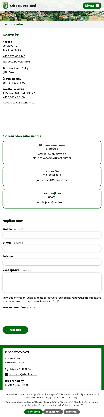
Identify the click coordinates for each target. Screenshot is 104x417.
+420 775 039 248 (14, 56)
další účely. (72, 397)
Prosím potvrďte (19, 307)
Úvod (6, 24)
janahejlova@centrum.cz (52, 202)
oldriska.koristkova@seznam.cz (52, 158)
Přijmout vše (33, 411)
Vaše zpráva (17, 270)
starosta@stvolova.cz (16, 61)
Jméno (13, 229)
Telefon (8, 256)
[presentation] (24, 315)
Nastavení (71, 411)
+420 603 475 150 (14, 97)
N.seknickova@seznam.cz (18, 102)
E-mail (13, 242)
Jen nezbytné (53, 411)
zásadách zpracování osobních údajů (37, 301)
